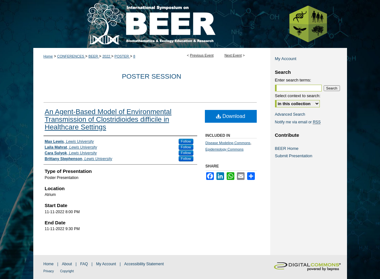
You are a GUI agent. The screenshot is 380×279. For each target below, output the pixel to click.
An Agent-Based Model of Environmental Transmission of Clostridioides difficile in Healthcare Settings (108, 119)
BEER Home (287, 148)
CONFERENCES (71, 56)
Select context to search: (297, 95)
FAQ (84, 264)
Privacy (49, 271)
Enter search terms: (293, 80)
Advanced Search (290, 114)
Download (230, 116)
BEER (93, 56)
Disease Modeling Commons (228, 143)
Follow (186, 141)
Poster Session (152, 76)
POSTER (122, 56)
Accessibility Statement (144, 264)
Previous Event (202, 55)
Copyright (67, 271)
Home (48, 56)
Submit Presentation (293, 155)
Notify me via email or (298, 122)
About (67, 264)
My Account (285, 58)
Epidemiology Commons (225, 149)
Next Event (233, 55)
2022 (106, 56)
